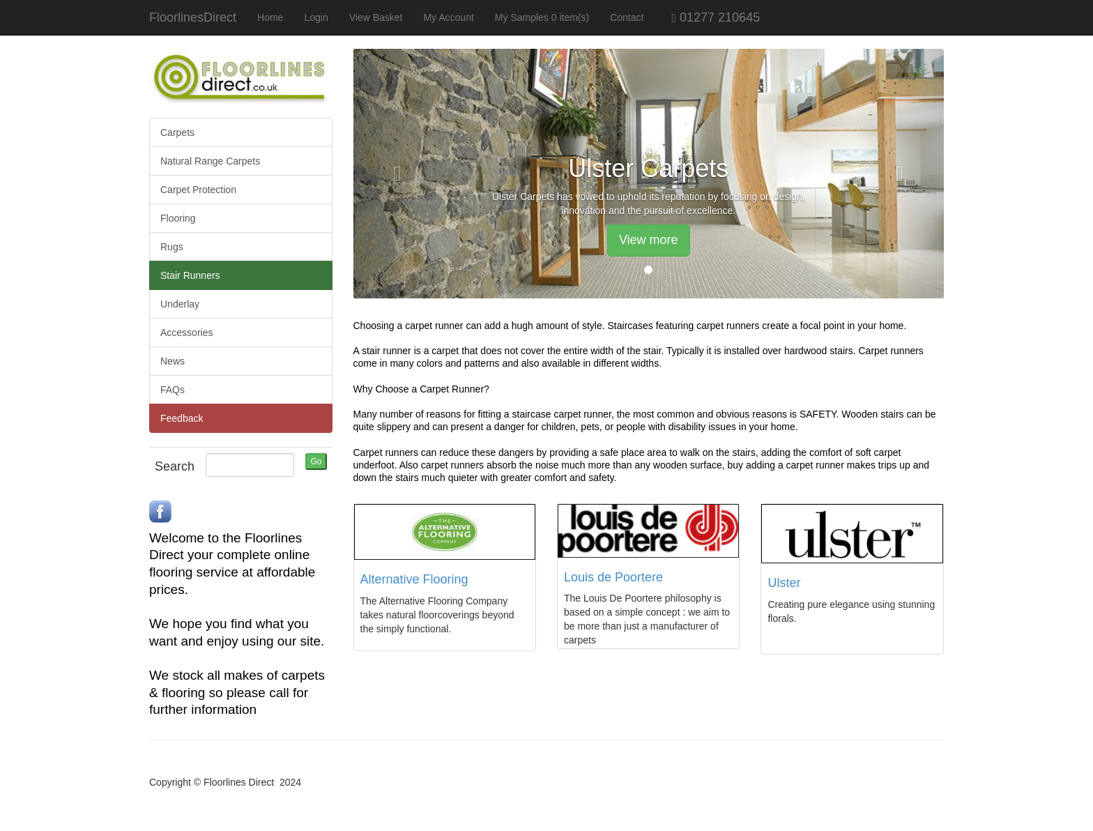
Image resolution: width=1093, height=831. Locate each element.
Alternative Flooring (414, 579)
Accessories (186, 332)
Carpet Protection (198, 189)
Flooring (178, 218)
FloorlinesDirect (192, 17)
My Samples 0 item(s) (542, 17)
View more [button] (648, 240)
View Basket (376, 17)
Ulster (783, 583)
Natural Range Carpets (210, 161)
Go (315, 461)
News (172, 361)
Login (316, 17)
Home (270, 17)
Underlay (179, 304)
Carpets (177, 132)
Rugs (171, 246)
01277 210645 (707, 17)
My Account (448, 17)
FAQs (172, 389)
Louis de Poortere (613, 577)
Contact (626, 17)
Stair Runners (190, 275)
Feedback (181, 418)
